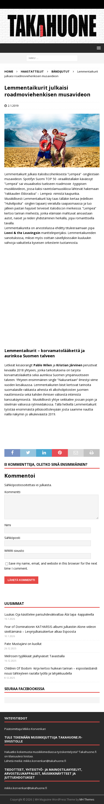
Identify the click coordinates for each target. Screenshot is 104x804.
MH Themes (86, 799)
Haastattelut (32, 71)
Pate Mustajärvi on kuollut (23, 644)
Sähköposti (12, 538)
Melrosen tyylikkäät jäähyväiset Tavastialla (34, 656)
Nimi (7, 525)
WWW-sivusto (14, 551)
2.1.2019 (13, 106)
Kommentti (12, 492)
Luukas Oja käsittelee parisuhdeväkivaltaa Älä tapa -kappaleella (49, 614)
